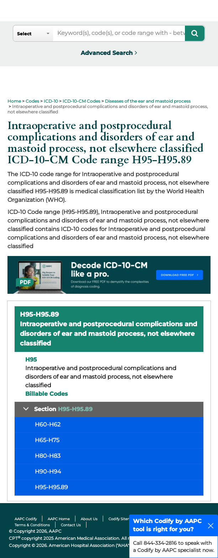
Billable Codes (46, 393)
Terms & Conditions (32, 525)
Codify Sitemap (122, 519)
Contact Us (71, 525)
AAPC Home (59, 519)
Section (63, 409)
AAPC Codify (26, 519)
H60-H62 (47, 424)
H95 (31, 359)
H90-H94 (48, 471)
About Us (89, 519)
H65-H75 (47, 440)
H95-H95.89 (51, 487)
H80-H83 (47, 455)
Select (24, 33)
